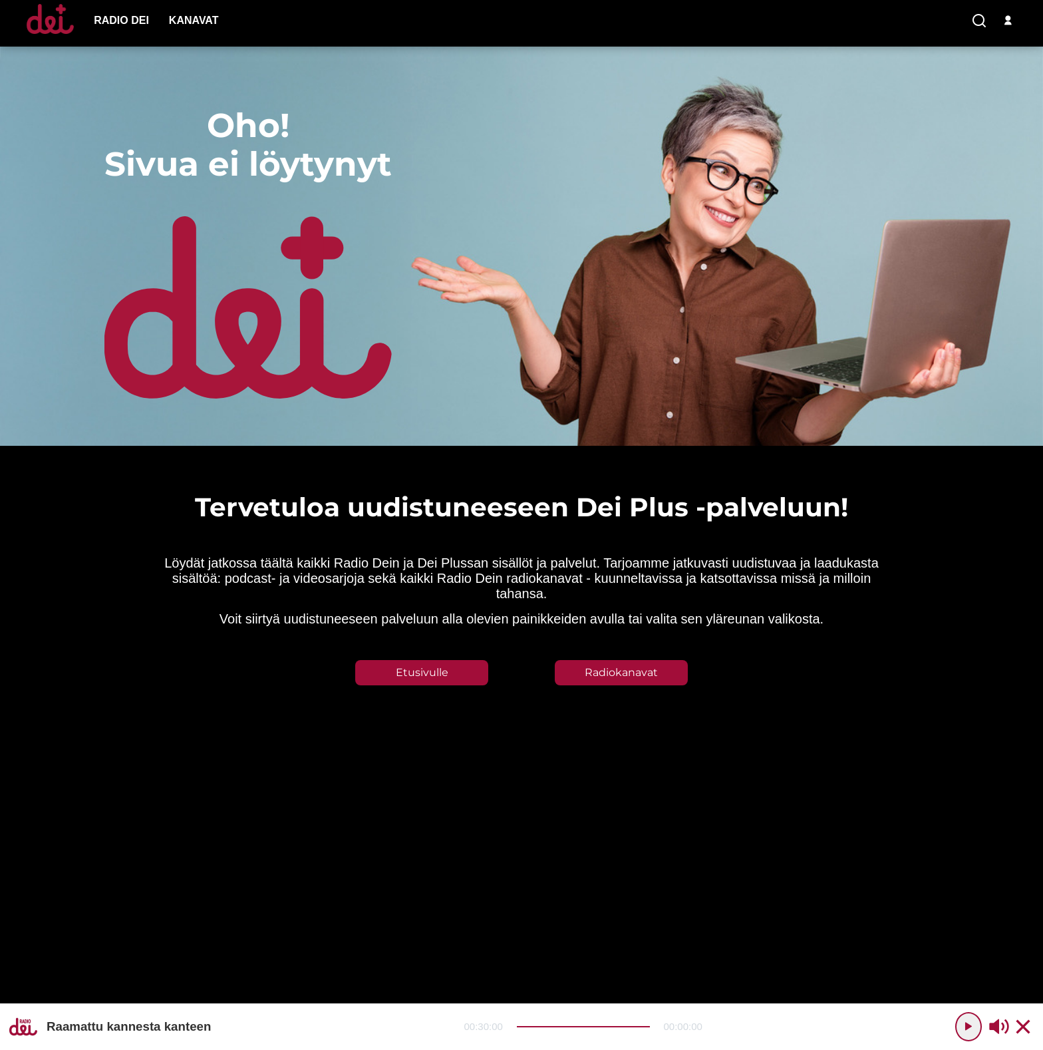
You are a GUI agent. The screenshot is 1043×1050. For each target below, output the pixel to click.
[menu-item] (121, 20)
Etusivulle (422, 672)
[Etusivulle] (50, 33)
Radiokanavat (621, 672)
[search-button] (979, 21)
